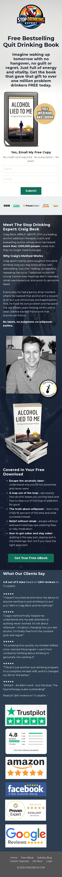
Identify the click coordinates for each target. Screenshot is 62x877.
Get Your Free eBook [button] (31, 558)
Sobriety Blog (44, 857)
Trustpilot (9, 586)
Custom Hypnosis (19, 861)
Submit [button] (31, 190)
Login (49, 861)
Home (13, 857)
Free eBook (27, 857)
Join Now (37, 861)
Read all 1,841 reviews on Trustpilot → (26, 695)
